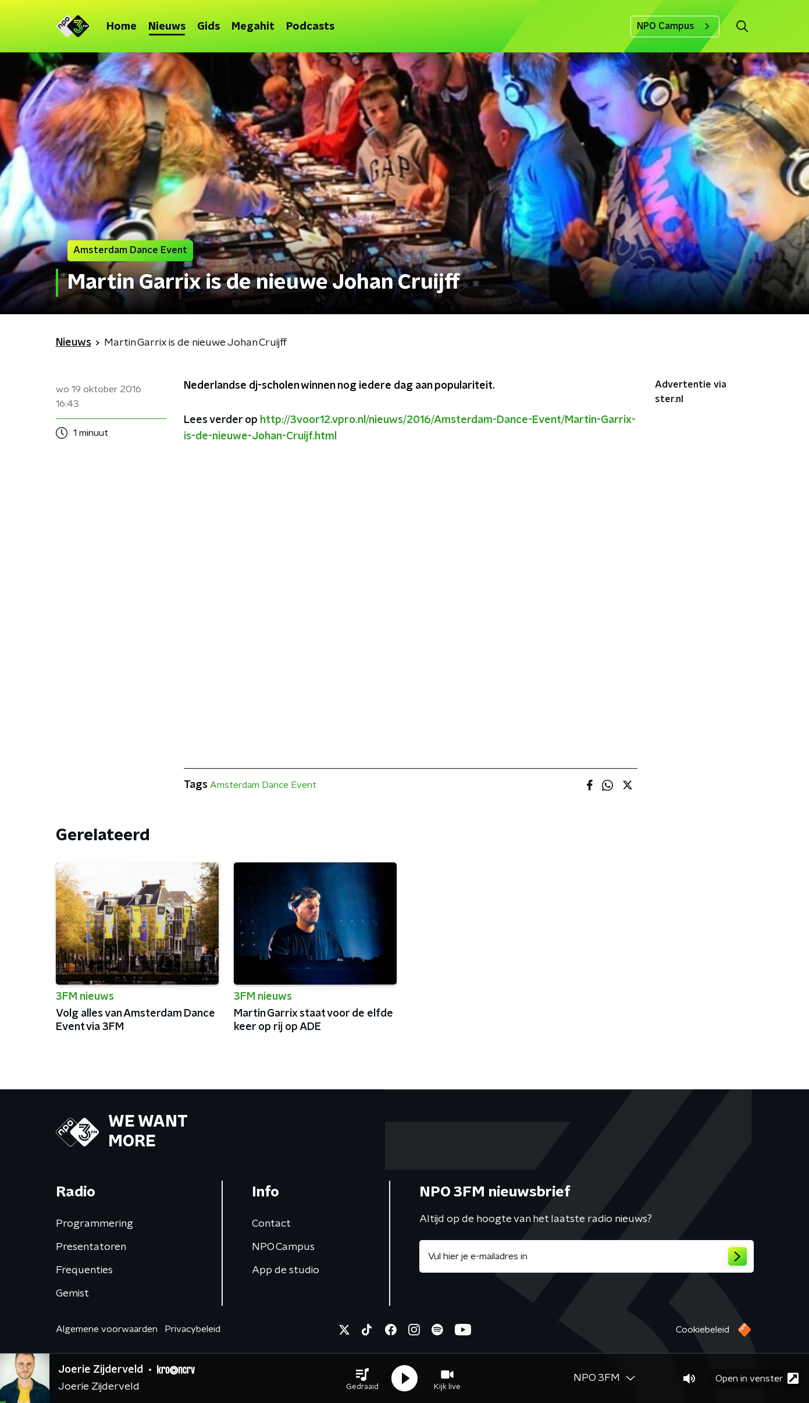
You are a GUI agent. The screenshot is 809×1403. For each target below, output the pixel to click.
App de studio (285, 1270)
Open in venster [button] (757, 1378)
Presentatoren (91, 1247)
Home (121, 27)
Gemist (72, 1293)
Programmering (94, 1224)
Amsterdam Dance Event (263, 785)
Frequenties (84, 1270)
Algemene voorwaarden (107, 1329)
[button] (362, 1378)
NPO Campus (675, 26)
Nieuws (167, 27)
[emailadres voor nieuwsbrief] (586, 1256)
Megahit (253, 27)
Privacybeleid (192, 1329)
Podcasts (310, 27)
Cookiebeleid (702, 1329)
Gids (208, 27)
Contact (271, 1224)
